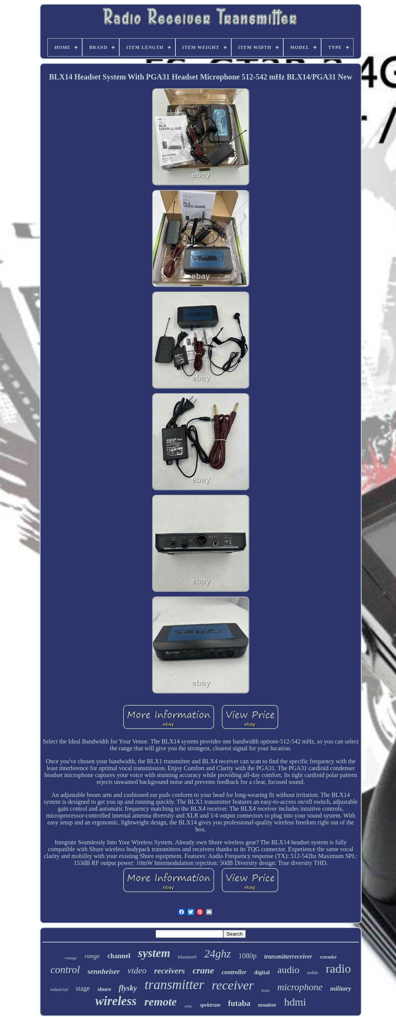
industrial (59, 989)
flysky (128, 988)
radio (338, 968)
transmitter (174, 984)
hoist (265, 990)
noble (312, 972)
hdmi (295, 1002)
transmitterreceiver (288, 956)
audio (289, 969)
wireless (115, 1001)
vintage (71, 957)
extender (328, 957)
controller (234, 972)
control (65, 969)
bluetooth (187, 957)
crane (203, 970)
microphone (300, 987)
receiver (233, 985)
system (154, 953)
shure (104, 989)
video (136, 970)
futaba (239, 1003)
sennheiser (104, 971)
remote (160, 1001)
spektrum (210, 1005)
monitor (267, 1005)
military (340, 988)
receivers (169, 970)
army (188, 1006)
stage (83, 988)
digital (262, 972)
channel (118, 956)
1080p (248, 956)
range (92, 956)
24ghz (217, 953)
